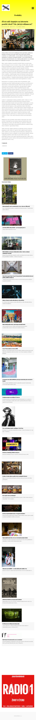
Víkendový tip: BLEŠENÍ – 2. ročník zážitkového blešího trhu (15, 568)
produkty (19, 26)
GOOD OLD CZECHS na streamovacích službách (12, 599)
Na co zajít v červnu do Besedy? (9, 495)
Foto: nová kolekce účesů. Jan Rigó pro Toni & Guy (13, 428)
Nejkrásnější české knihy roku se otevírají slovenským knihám (15, 537)
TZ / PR (13, 26)
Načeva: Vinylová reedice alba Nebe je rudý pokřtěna (13, 300)
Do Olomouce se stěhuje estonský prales (11, 623)
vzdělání (23, 26)
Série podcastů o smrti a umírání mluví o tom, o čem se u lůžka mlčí (16, 206)
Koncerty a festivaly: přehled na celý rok (11, 452)
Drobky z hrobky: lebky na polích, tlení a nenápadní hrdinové (15, 476)
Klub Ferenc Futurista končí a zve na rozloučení (12, 639)
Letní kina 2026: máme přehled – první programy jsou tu (14, 227)
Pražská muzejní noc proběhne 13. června (11, 397)
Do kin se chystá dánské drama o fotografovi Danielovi (14, 513)
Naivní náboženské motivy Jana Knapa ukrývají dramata (14, 324)
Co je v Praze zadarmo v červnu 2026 (10, 348)
